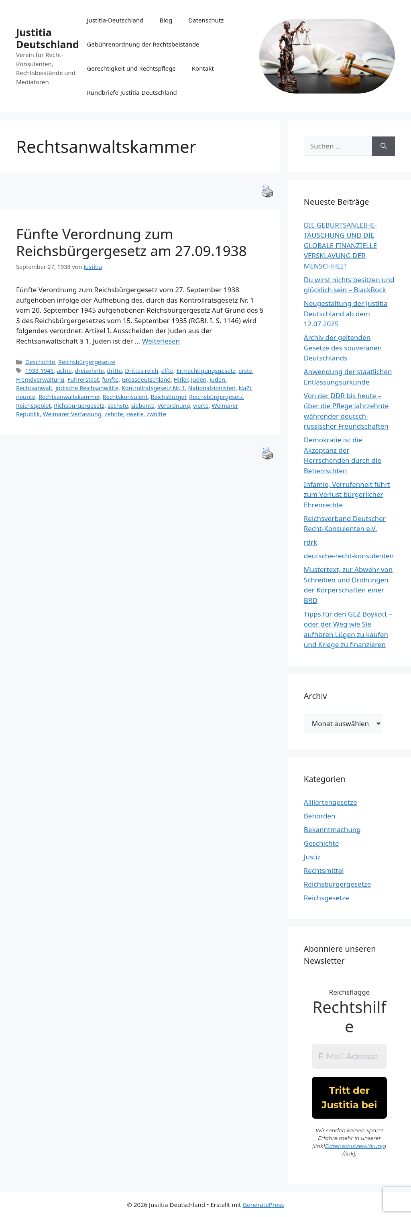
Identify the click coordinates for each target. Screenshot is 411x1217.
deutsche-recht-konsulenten (349, 555)
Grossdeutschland (146, 379)
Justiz (312, 856)
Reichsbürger (168, 397)
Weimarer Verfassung (72, 414)
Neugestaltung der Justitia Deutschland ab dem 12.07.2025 (346, 313)
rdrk (310, 542)
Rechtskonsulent (125, 397)
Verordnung (173, 405)
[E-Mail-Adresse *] (349, 1056)
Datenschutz (206, 20)
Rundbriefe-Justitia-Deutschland (132, 92)
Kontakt (203, 68)
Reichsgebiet (33, 405)
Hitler (181, 379)
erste (245, 370)
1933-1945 (39, 370)
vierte (201, 405)
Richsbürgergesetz (79, 405)
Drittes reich (141, 370)
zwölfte (156, 414)
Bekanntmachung (332, 829)
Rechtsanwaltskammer (69, 397)
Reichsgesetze (326, 897)
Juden (199, 379)
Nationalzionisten (212, 388)
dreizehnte (89, 370)
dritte (114, 370)
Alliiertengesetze (330, 802)
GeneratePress (263, 1205)
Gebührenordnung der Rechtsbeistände (143, 44)
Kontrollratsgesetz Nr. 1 (153, 388)
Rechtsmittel (324, 870)
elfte (167, 370)
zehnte (113, 414)
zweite (134, 414)
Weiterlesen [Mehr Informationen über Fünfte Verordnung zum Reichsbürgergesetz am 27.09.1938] (161, 341)
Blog (165, 20)
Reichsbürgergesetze (86, 362)
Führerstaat (83, 379)
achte (64, 370)
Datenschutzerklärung (355, 1146)
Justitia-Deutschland (115, 20)
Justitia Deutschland (47, 38)
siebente (143, 405)
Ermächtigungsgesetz (206, 370)
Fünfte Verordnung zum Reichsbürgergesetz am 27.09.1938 (131, 242)
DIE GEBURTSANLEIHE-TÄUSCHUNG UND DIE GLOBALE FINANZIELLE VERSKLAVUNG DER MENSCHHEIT (340, 245)
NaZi (245, 388)
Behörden (320, 815)
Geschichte (40, 362)
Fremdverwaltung (40, 379)
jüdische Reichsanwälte (86, 388)
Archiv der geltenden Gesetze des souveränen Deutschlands (343, 347)
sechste (118, 405)
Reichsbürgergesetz (216, 397)
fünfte (110, 379)
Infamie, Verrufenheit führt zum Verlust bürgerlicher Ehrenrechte (347, 494)
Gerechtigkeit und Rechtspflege (131, 68)
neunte (25, 397)
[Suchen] (383, 146)
